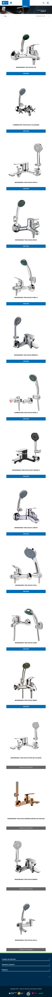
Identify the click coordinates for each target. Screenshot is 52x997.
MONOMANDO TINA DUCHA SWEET (26, 700)
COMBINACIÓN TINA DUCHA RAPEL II (26, 412)
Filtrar (5, 16)
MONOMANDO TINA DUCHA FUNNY (26, 643)
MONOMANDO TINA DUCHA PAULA (26, 940)
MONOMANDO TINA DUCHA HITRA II (26, 182)
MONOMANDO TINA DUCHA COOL (26, 585)
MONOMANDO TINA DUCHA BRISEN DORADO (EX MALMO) (26, 818)
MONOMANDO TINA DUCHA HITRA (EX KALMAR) (26, 758)
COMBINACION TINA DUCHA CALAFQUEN (26, 125)
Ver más (26, 73)
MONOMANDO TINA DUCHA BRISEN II (26, 355)
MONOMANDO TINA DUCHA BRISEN (26, 879)
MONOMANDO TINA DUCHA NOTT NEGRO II (26, 470)
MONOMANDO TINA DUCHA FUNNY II (26, 297)
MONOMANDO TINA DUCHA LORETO (26, 527)
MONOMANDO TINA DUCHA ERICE (26, 240)
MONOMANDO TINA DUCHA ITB (26, 67)
